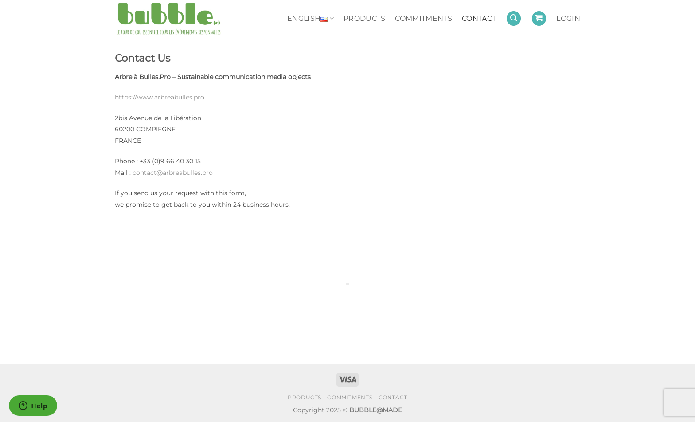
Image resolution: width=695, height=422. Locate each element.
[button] (514, 18)
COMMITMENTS (423, 18)
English (310, 18)
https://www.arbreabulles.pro (159, 97)
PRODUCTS (365, 18)
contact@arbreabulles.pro (173, 172)
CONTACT (479, 18)
